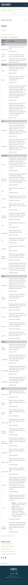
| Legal (26, 582)
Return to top (5, 563)
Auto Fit (15, 268)
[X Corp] (3, 557)
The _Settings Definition (6, 543)
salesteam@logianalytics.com (15, 577)
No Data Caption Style (6, 549)
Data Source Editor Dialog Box (8, 551)
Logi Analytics (4, 9)
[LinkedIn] (5, 557)
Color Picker (21, 128)
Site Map (16, 583)
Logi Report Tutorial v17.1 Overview (9, 554)
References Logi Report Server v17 (8, 10)
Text (10, 182)
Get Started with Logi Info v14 (8, 546)
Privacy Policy (12, 583)
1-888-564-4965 (15, 576)
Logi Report (10, 9)
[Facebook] (1, 557)
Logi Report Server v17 (19, 9)
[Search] (14, 13)
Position (24, 91)
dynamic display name (16, 179)
